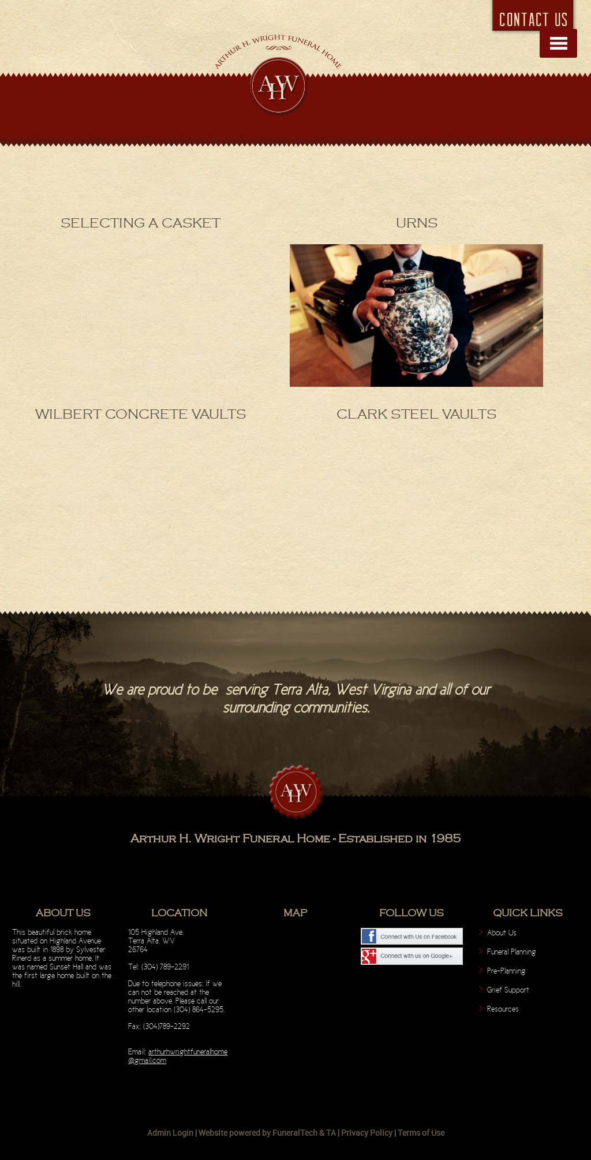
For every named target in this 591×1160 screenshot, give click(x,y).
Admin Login (170, 1132)
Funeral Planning (511, 952)
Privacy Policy (366, 1132)
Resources (503, 1009)
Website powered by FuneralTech (258, 1132)
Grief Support (508, 990)
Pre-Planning (506, 971)
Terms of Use (421, 1132)
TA (331, 1132)
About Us (502, 932)
